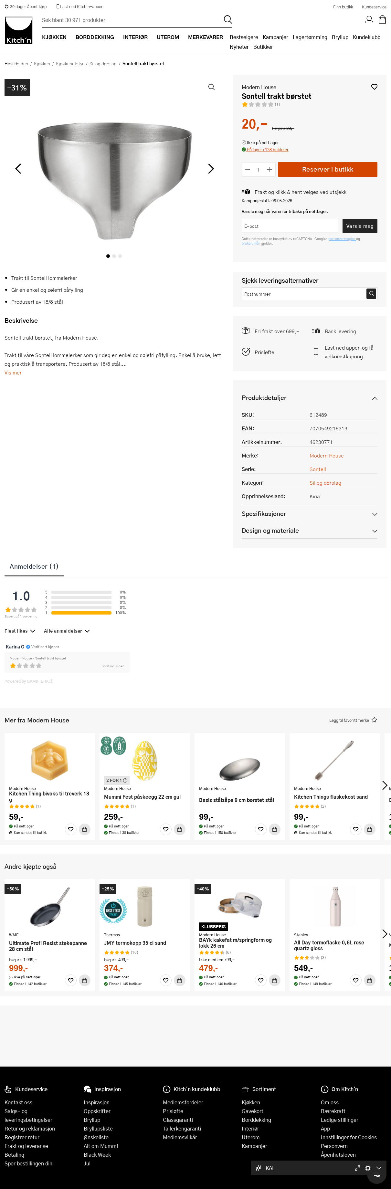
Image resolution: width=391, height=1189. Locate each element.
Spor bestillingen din (28, 1163)
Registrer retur (22, 1137)
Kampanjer (275, 37)
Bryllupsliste (98, 1128)
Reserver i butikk (328, 169)
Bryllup (340, 37)
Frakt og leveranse (26, 1146)
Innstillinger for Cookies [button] (349, 1137)
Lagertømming (310, 37)
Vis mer (13, 372)
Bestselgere (244, 37)
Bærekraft (333, 1111)
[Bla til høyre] (210, 168)
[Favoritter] (71, 829)
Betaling (14, 1154)
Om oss (330, 1102)
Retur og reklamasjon (30, 1128)
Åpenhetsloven (338, 1154)
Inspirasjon (97, 1102)
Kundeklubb (366, 37)
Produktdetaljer (264, 397)
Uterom (251, 1137)
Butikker (263, 46)
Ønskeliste (96, 1137)
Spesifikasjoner (264, 513)
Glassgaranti (178, 1119)
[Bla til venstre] (17, 168)
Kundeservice (374, 7)
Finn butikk (343, 7)
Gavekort (252, 1111)
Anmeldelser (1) (34, 566)
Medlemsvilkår (180, 1137)
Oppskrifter (97, 1111)
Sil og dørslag (103, 63)
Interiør (250, 1128)
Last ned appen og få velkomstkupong (349, 352)
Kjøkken (42, 63)
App (325, 1128)
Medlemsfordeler (183, 1102)
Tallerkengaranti (182, 1128)
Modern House (259, 87)
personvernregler (342, 238)
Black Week (97, 1154)
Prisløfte (264, 352)
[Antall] (258, 169)
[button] (374, 87)
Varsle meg (360, 225)
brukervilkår (251, 243)
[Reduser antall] (248, 169)
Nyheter (239, 46)
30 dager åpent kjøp (26, 6)
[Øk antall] (269, 169)
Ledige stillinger (339, 1119)
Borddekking (256, 1119)
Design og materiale (270, 530)
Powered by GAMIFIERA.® (29, 681)
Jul (87, 1163)
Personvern (334, 1146)
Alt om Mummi (101, 1146)
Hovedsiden (16, 63)
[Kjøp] (84, 829)
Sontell (318, 469)
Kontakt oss (18, 1102)
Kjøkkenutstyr (70, 63)
